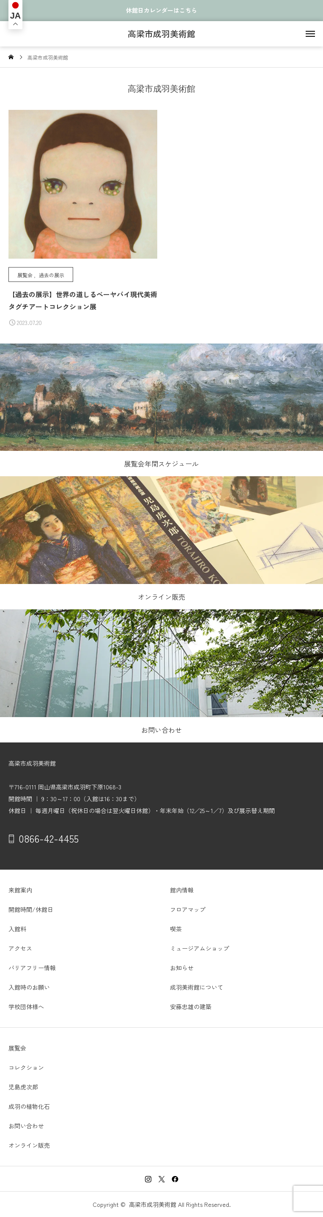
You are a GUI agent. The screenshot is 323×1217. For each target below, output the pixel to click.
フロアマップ (187, 909)
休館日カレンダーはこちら (161, 10)
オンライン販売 (29, 1145)
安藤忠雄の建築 (190, 1006)
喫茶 (176, 929)
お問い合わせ (26, 1125)
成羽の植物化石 (29, 1106)
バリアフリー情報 (32, 967)
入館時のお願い (29, 987)
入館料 (17, 929)
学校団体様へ (26, 1006)
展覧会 (25, 274)
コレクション (26, 1067)
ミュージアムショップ (199, 948)
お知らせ (182, 967)
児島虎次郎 (23, 1087)
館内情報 (182, 890)
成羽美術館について (196, 987)
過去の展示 (51, 274)
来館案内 (20, 890)
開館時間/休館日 (30, 909)
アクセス (20, 948)
